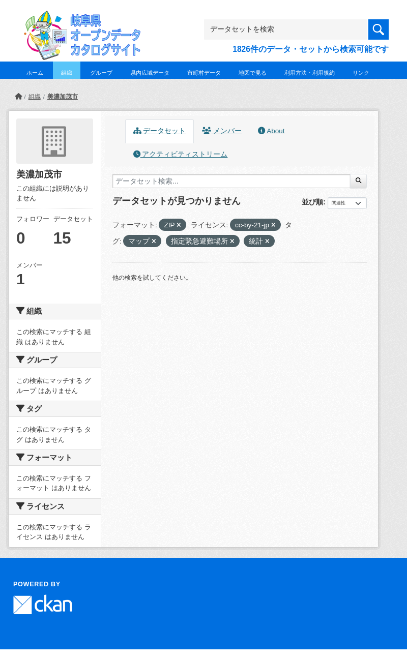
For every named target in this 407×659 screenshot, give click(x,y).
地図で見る (253, 73)
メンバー (222, 131)
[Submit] (358, 181)
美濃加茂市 (62, 96)
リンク (361, 73)
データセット (159, 131)
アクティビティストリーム (180, 154)
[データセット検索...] (231, 181)
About (271, 131)
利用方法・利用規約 (309, 73)
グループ (101, 73)
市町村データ (204, 73)
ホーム (34, 73)
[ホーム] (18, 96)
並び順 (312, 202)
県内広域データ (149, 73)
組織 (66, 73)
